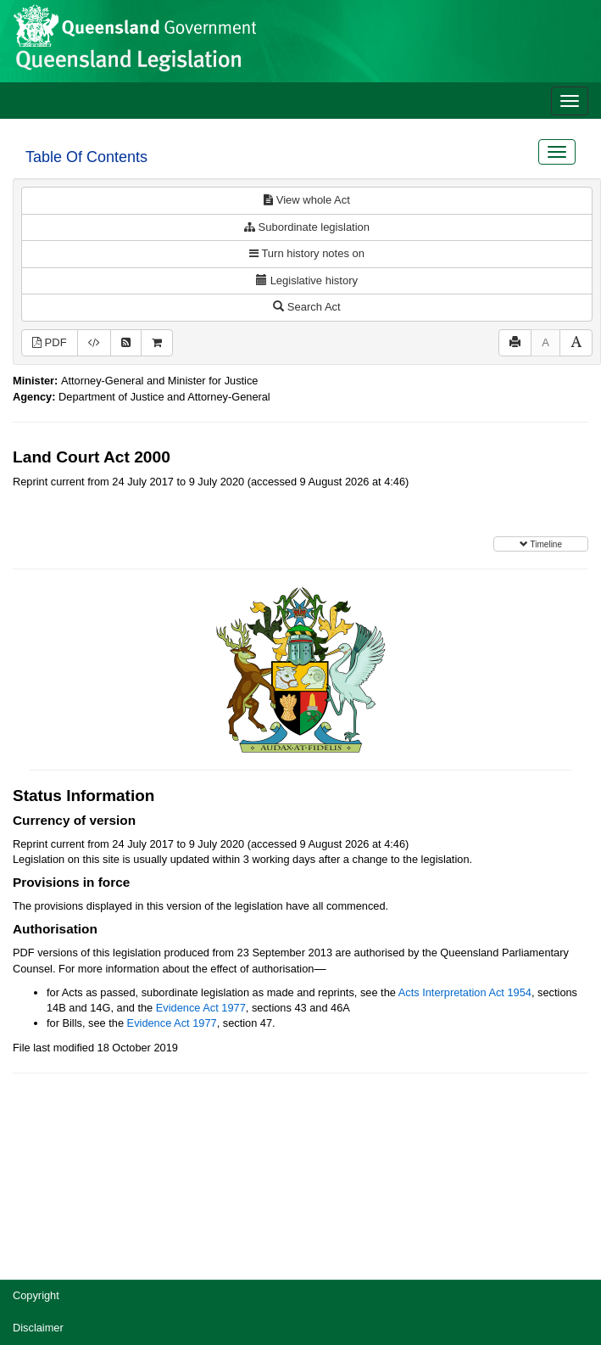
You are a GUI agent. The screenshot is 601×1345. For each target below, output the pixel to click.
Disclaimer (38, 1327)
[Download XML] (94, 343)
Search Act (306, 306)
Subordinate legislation (307, 227)
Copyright (36, 1295)
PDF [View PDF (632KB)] (49, 342)
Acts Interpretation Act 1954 (464, 992)
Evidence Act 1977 (201, 1007)
